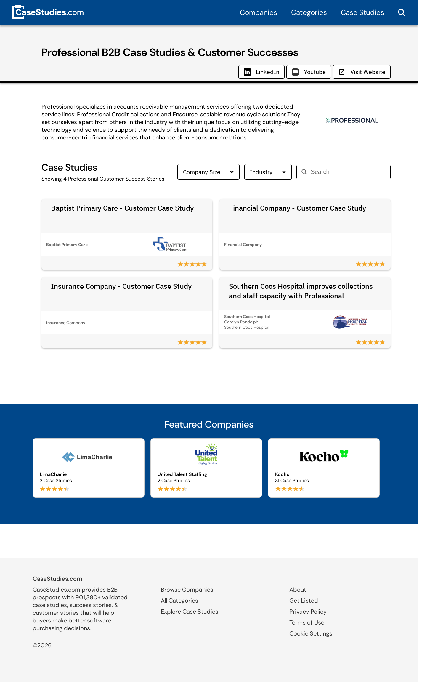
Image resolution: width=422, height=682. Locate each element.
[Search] (348, 172)
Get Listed (303, 600)
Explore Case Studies (189, 611)
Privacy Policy (308, 611)
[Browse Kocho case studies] (324, 468)
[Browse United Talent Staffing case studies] (206, 468)
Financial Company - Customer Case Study (297, 208)
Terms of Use (306, 622)
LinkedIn (261, 72)
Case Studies (362, 12)
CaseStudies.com (57, 578)
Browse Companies (187, 589)
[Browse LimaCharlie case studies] (88, 468)
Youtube (309, 72)
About (297, 589)
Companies (258, 12)
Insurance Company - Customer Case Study (121, 286)
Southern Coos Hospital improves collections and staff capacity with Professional (301, 290)
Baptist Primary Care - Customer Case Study (122, 208)
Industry (268, 172)
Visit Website (361, 72)
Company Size (208, 172)
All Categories (179, 600)
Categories (309, 12)
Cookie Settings (310, 633)
